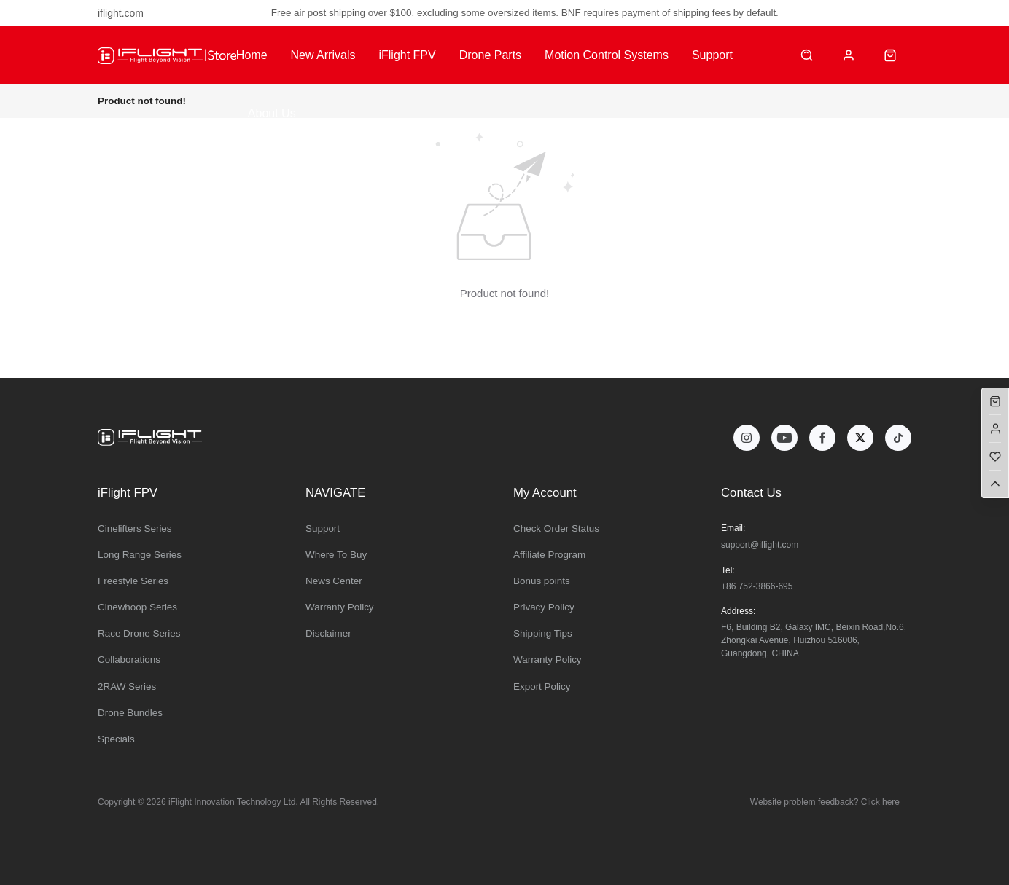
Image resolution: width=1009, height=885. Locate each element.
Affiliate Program (549, 554)
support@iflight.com (759, 545)
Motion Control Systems (607, 55)
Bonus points (541, 580)
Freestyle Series (133, 580)
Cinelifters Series (135, 528)
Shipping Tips (542, 633)
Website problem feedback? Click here (825, 802)
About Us (272, 113)
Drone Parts (490, 55)
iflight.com (121, 13)
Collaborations (129, 659)
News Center (333, 580)
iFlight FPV (406, 55)
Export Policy (541, 686)
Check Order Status (556, 528)
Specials (116, 738)
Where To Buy (336, 554)
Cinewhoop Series (137, 607)
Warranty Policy (339, 607)
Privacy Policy (543, 607)
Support (712, 55)
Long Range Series (140, 554)
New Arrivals (323, 55)
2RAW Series (127, 686)
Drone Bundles (130, 712)
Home (252, 55)
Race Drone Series (139, 633)
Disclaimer (328, 633)
